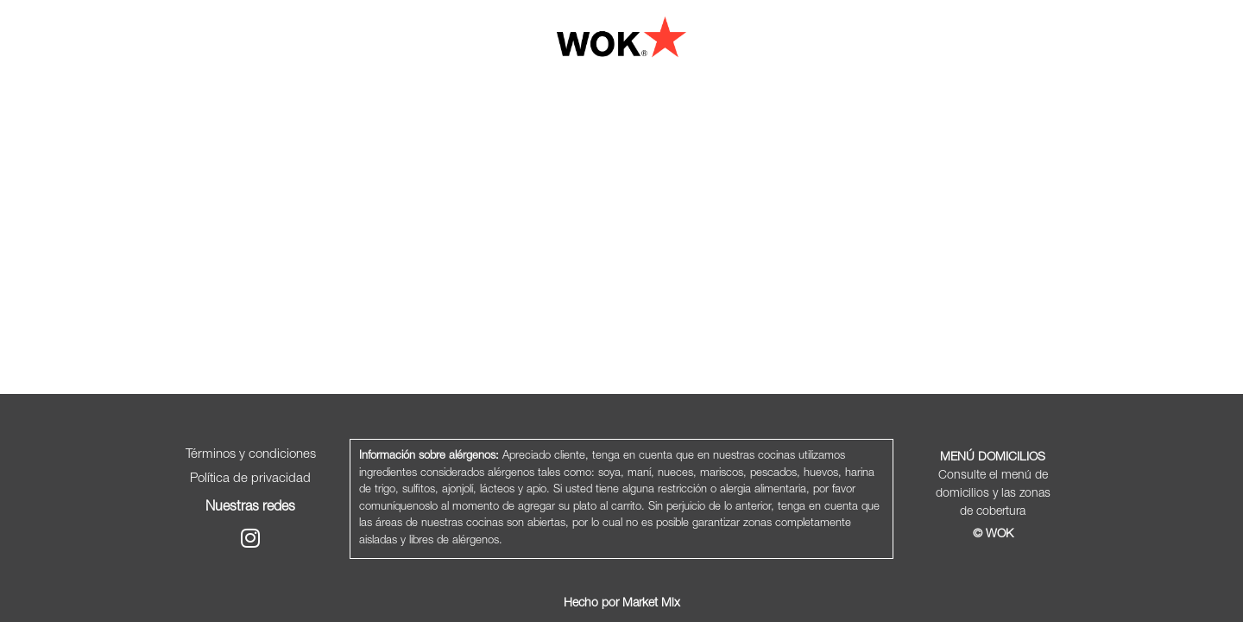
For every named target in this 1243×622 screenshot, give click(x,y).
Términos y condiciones (251, 454)
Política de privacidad (250, 479)
